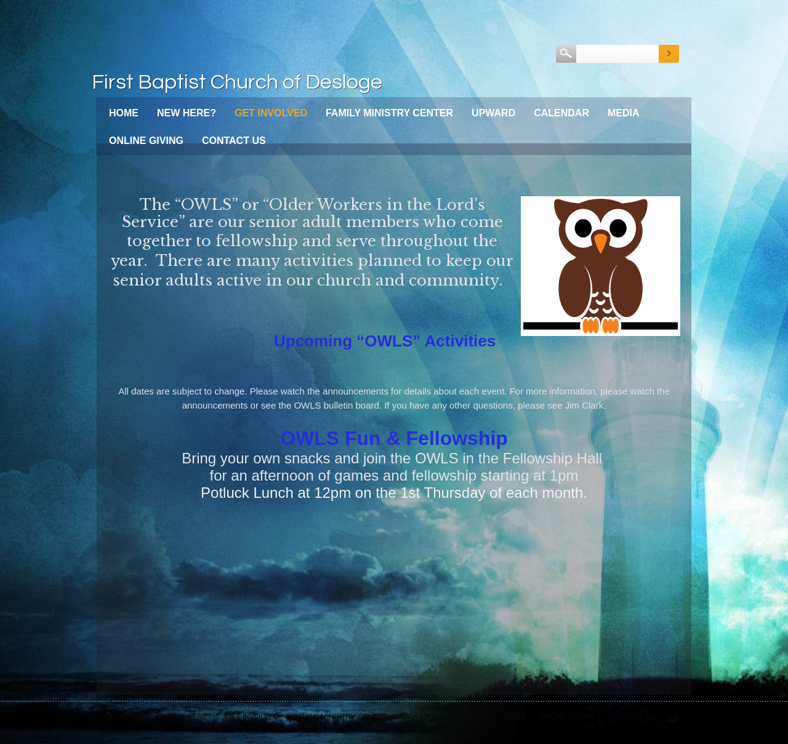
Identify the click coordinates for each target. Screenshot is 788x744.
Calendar (561, 113)
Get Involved (271, 113)
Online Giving (146, 140)
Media (624, 113)
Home (124, 113)
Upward (493, 113)
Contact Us (234, 140)
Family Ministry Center (389, 113)
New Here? (186, 113)
